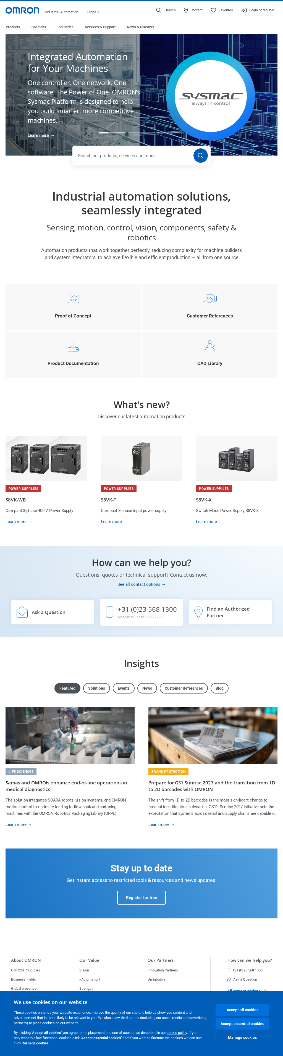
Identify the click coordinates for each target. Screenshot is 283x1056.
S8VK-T (108, 500)
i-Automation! (89, 979)
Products (13, 27)
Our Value (89, 960)
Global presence (23, 988)
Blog (220, 688)
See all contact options (138, 584)
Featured (67, 688)
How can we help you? (249, 960)
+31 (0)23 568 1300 (245, 970)
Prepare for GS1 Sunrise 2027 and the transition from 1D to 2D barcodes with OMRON (211, 786)
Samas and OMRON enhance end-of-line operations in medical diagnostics (66, 786)
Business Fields (23, 979)
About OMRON (26, 960)
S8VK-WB (16, 500)
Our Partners (161, 960)
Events (124, 688)
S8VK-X (204, 500)
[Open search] (166, 10)
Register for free (141, 897)
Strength (86, 988)
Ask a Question (242, 979)
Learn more (38, 135)
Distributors (157, 979)
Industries (65, 27)
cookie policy (177, 1033)
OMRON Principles (25, 970)
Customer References (184, 688)
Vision (84, 970)
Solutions (39, 27)
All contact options (246, 991)
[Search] (200, 156)
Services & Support (100, 27)
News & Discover (140, 27)
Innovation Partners (163, 970)
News (147, 688)
